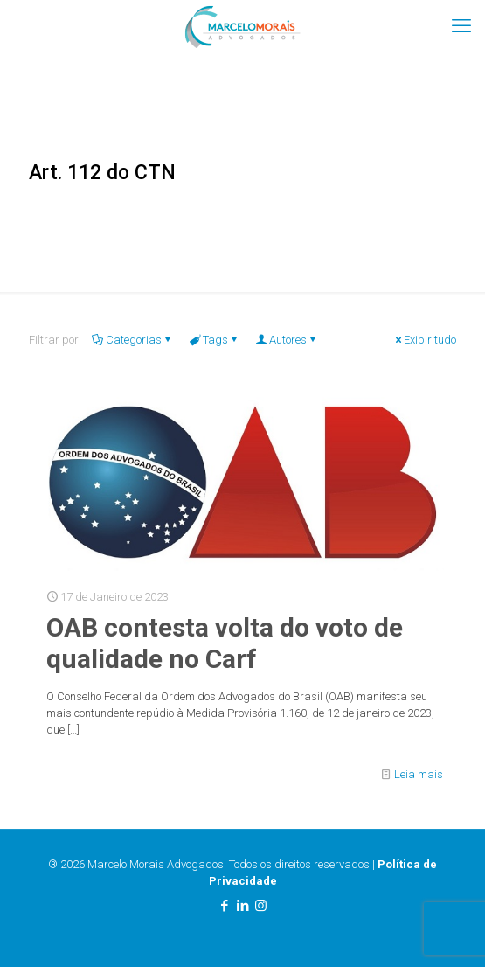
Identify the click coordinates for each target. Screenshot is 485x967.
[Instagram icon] (260, 906)
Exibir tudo (424, 339)
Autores (286, 339)
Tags (214, 339)
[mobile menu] (461, 26)
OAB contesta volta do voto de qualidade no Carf (224, 643)
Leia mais (418, 774)
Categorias (132, 339)
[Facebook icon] (224, 906)
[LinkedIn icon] (242, 906)
